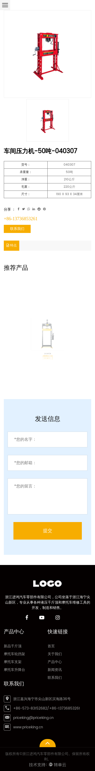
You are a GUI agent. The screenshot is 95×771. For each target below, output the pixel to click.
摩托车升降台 (14, 669)
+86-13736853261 (20, 218)
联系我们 (17, 229)
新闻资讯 (55, 669)
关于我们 (55, 654)
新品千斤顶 (13, 646)
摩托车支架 (13, 662)
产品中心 (55, 662)
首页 (51, 646)
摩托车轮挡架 (14, 654)
